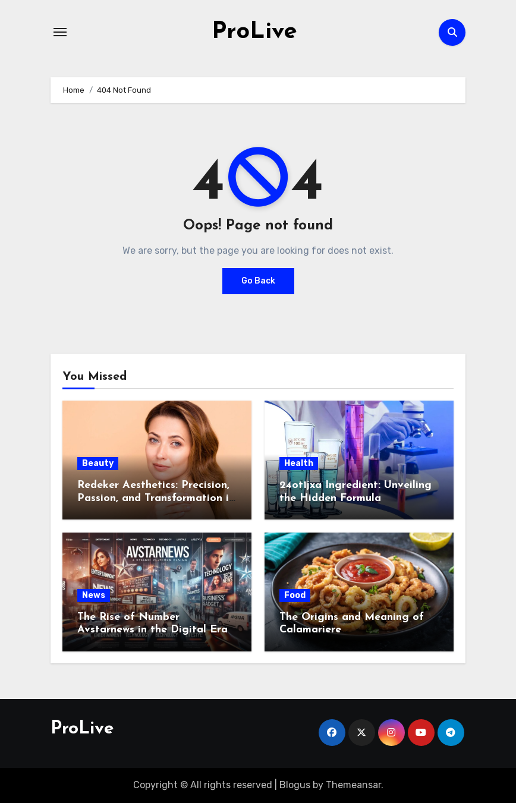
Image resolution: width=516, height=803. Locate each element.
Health (298, 463)
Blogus (294, 785)
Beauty (98, 463)
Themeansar (353, 785)
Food (295, 595)
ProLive (254, 32)
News (93, 595)
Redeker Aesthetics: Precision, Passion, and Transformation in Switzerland (156, 498)
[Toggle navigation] (60, 32)
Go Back (258, 281)
